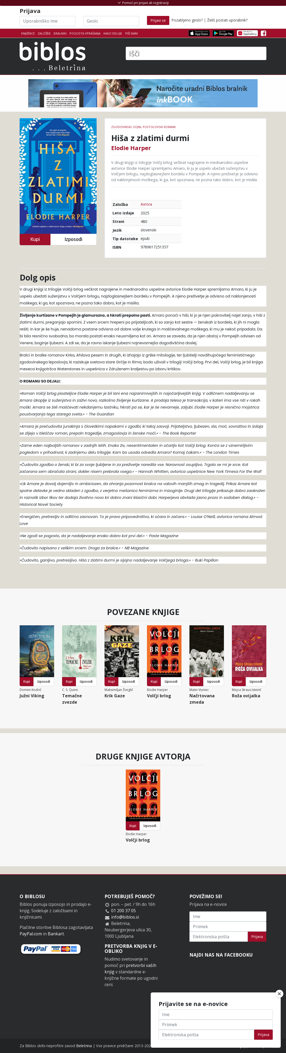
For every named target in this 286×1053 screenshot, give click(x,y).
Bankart (56, 934)
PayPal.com (31, 934)
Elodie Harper (131, 148)
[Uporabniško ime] (47, 21)
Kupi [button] (35, 239)
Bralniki (60, 33)
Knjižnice (28, 33)
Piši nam (131, 33)
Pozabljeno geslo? (187, 20)
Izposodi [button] (73, 239)
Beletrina (84, 1045)
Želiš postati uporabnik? (227, 20)
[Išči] (196, 53)
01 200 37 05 (123, 911)
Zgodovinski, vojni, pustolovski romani (143, 127)
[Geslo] (111, 21)
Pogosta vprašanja (85, 33)
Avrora (146, 204)
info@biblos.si (125, 917)
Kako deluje (112, 33)
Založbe (44, 33)
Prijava (257, 936)
